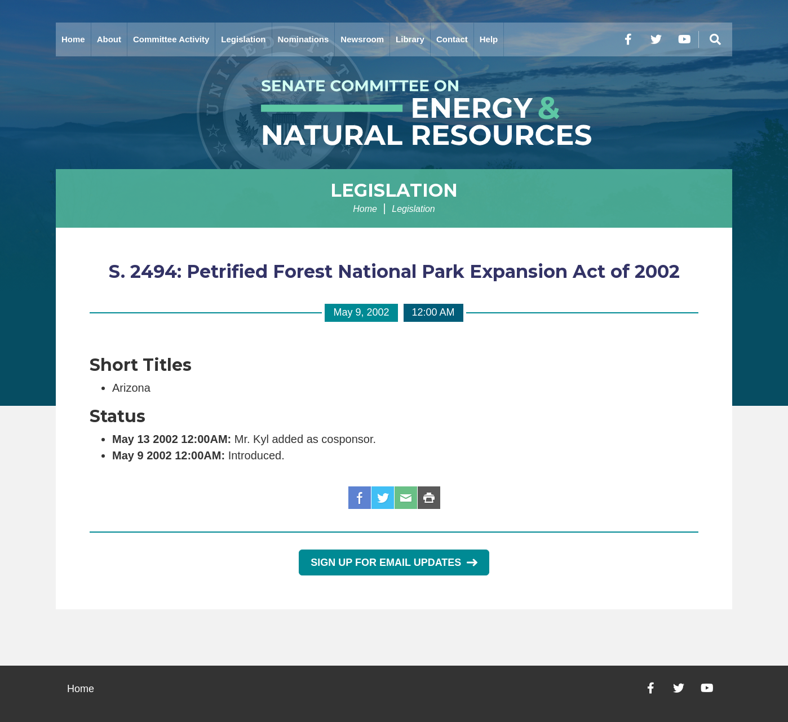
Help (489, 39)
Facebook (359, 497)
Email (406, 497)
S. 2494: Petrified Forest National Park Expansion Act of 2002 (394, 271)
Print (429, 497)
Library (410, 39)
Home (73, 39)
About (109, 39)
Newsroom (362, 39)
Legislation (243, 39)
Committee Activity (171, 39)
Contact (452, 39)
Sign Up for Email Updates (394, 562)
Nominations (303, 39)
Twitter (382, 497)
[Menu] (715, 39)
